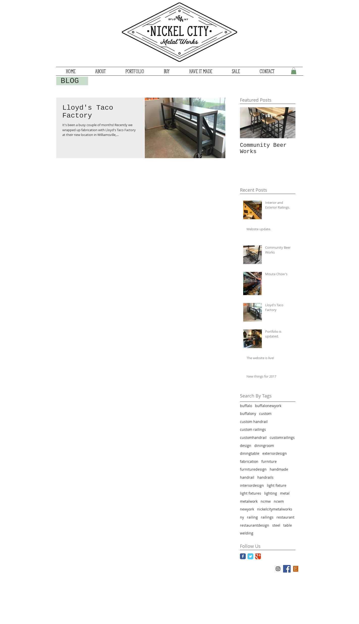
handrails (265, 477)
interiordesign (252, 485)
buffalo (246, 405)
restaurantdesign (254, 525)
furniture (269, 461)
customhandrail (253, 437)
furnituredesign (253, 469)
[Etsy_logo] (295, 569)
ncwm (279, 501)
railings (267, 517)
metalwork (249, 501)
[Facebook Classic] (243, 556)
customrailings (282, 437)
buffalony (248, 413)
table (287, 525)
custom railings (253, 429)
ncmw (266, 501)
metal (285, 493)
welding (246, 533)
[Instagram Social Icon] (278, 569)
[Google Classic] (258, 556)
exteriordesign (274, 453)
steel (276, 525)
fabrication (249, 461)
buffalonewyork (268, 405)
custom (265, 413)
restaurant (285, 517)
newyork (247, 509)
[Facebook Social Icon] (287, 569)
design (245, 445)
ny (242, 517)
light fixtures (250, 493)
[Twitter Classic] (250, 556)
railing (252, 517)
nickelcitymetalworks (274, 509)
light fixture (276, 485)
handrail (247, 477)
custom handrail (254, 421)
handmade (279, 469)
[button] (293, 71)
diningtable (249, 453)
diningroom (264, 445)
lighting (270, 493)
